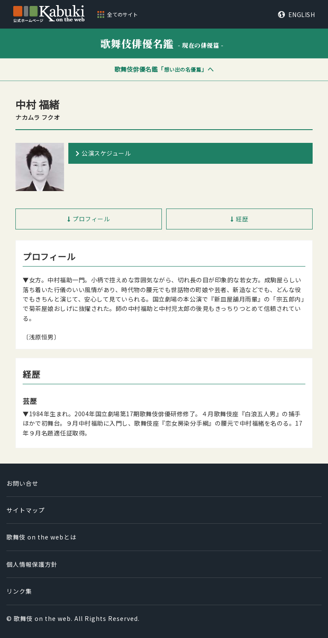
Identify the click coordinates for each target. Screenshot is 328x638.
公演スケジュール (106, 153)
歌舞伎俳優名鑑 (162, 43)
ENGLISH (301, 14)
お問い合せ (22, 483)
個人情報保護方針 (32, 564)
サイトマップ (25, 510)
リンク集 (19, 591)
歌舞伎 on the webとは (41, 537)
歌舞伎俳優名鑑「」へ (164, 69)
